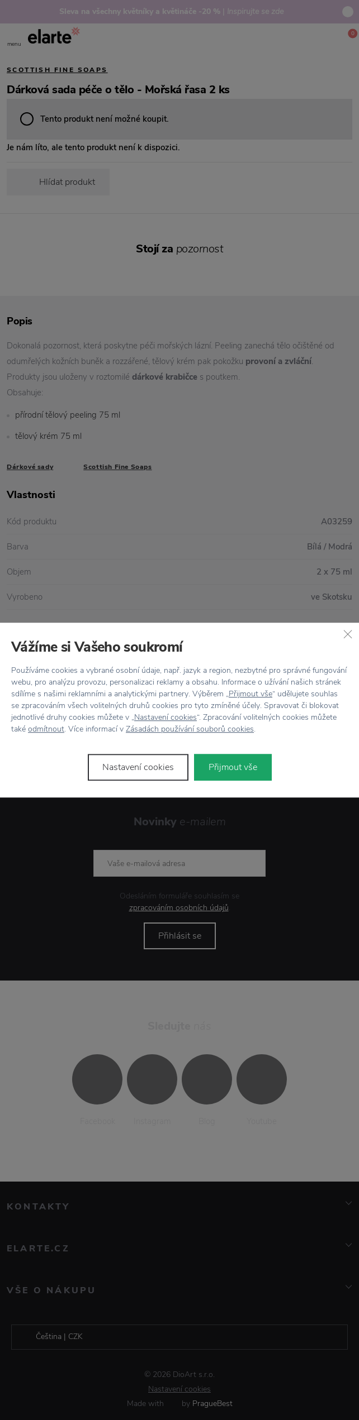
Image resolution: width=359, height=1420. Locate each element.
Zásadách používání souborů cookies (190, 729)
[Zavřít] (347, 633)
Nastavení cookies (165, 717)
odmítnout (46, 729)
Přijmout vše (250, 694)
